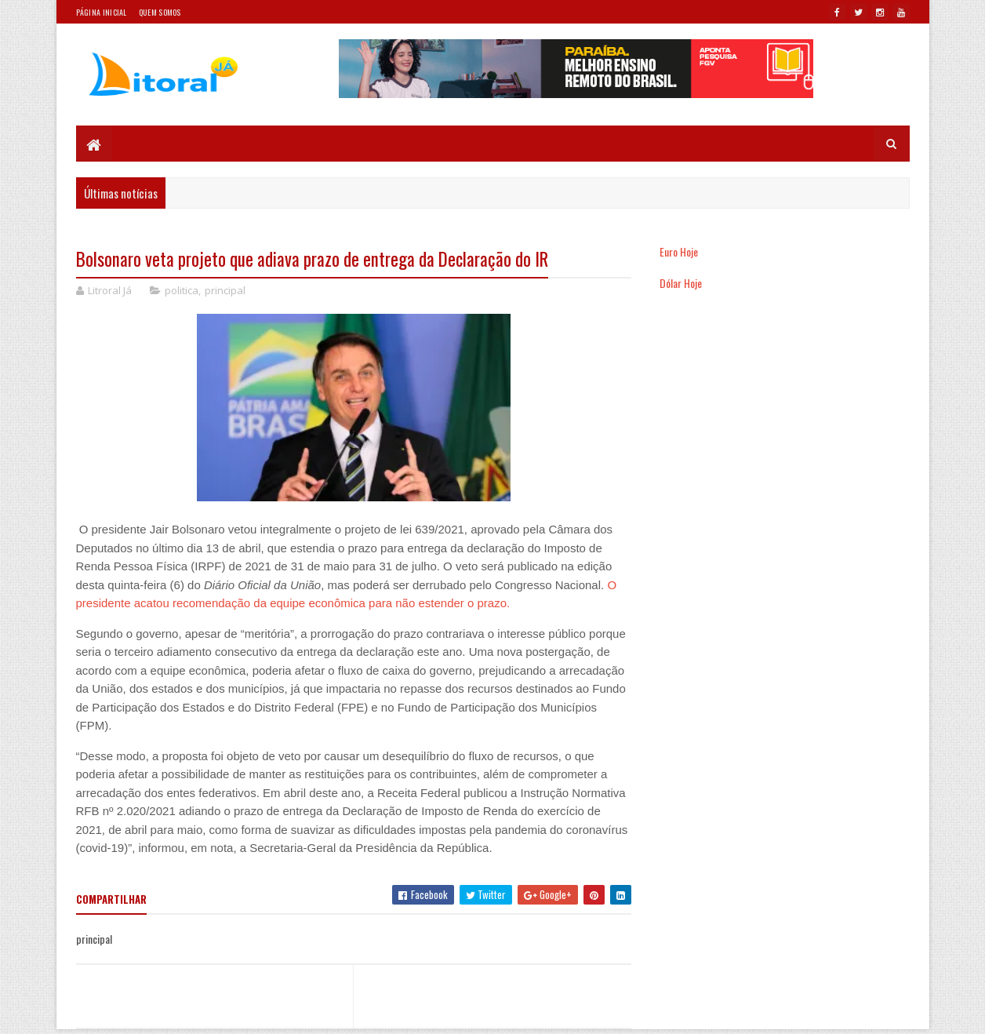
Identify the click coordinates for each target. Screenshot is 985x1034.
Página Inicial (101, 12)
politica (181, 290)
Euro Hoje (679, 251)
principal (225, 290)
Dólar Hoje (681, 283)
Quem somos (160, 12)
